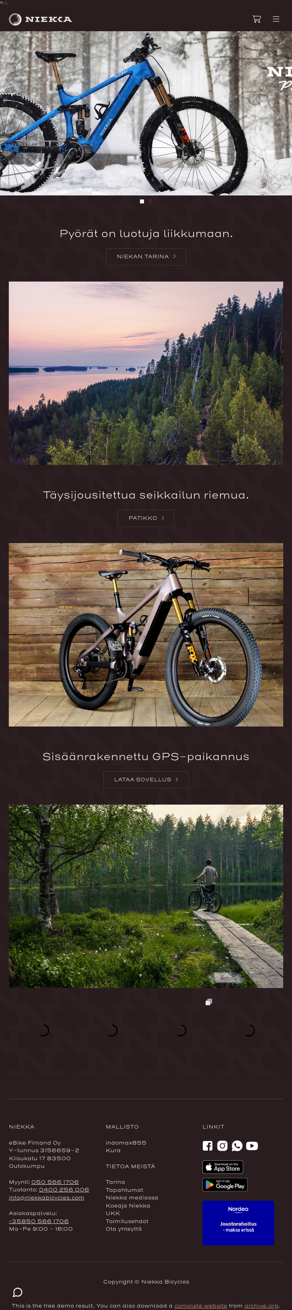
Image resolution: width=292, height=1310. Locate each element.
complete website (200, 1306)
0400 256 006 (64, 1190)
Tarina (115, 1182)
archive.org (261, 1306)
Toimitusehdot (127, 1221)
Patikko (142, 518)
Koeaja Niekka (128, 1206)
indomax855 (126, 1143)
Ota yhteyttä (124, 1229)
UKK (113, 1213)
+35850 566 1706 (39, 1221)
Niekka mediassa (132, 1198)
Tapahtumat (124, 1190)
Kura (113, 1150)
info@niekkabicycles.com (46, 1198)
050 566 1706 (55, 1182)
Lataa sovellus (142, 780)
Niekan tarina (143, 257)
